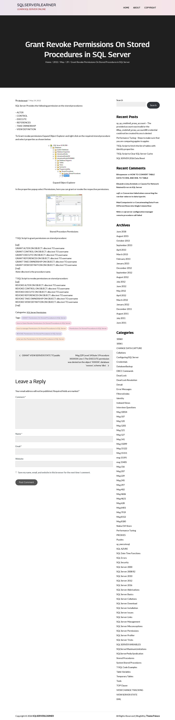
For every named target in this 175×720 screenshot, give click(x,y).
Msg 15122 (121, 448)
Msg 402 (120, 489)
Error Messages (123, 389)
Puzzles (120, 539)
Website (19, 458)
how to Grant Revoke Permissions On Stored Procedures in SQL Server (43, 323)
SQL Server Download (126, 603)
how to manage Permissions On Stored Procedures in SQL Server (41, 328)
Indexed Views (123, 403)
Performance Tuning (126, 530)
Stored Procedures (125, 658)
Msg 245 (120, 480)
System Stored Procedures (128, 662)
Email (18, 446)
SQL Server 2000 (124, 567)
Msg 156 (120, 466)
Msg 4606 (121, 494)
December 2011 (124, 309)
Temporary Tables (124, 676)
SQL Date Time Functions (128, 553)
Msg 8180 (121, 521)
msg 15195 (121, 457)
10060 (119, 339)
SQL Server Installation (127, 608)
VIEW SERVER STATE (126, 694)
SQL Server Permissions (36, 312)
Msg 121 (120, 430)
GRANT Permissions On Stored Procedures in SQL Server (44, 318)
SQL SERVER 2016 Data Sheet (130, 158)
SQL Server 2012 (124, 580)
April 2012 (121, 295)
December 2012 (124, 268)
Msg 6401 (121, 507)
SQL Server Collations (126, 599)
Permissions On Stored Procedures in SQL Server (88, 328)
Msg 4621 (121, 498)
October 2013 (123, 240)
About (136, 7)
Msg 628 (120, 503)
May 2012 (121, 290)
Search (119, 100)
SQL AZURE (122, 548)
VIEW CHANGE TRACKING (129, 690)
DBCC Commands (124, 371)
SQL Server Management (128, 621)
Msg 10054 (121, 412)
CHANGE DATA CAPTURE (129, 348)
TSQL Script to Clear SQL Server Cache (134, 153)
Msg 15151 (121, 453)
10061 (119, 343)
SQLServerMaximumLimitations (131, 649)
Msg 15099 (121, 444)
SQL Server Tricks (124, 640)
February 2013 (123, 259)
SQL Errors (121, 557)
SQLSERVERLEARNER (36, 4)
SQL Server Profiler (125, 635)
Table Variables (123, 671)
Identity (120, 398)
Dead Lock (121, 375)
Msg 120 (120, 421)
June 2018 (121, 231)
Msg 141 (120, 439)
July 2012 (120, 281)
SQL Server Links (124, 617)
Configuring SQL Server (127, 357)
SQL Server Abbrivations (127, 589)
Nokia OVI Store (124, 526)
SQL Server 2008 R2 (125, 571)
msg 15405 (121, 462)
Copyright (150, 7)
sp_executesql (123, 544)
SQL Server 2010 (124, 576)
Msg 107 (120, 416)
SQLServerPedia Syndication (129, 653)
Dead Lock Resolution (126, 380)
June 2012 (121, 286)
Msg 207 (120, 471)
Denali (119, 384)
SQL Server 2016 (124, 585)
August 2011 (122, 313)
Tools (118, 681)
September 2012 (124, 272)
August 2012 (122, 277)
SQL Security (122, 562)
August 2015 (122, 236)
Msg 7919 (121, 512)
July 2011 (120, 318)
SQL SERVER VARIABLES (128, 644)
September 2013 (124, 245)
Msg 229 (120, 475)
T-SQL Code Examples (126, 667)
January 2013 (122, 263)
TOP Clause (121, 685)
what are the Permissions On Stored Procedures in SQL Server (40, 339)
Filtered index (122, 393)
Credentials (121, 361)
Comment (20, 397)
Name (18, 433)
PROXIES (120, 535)
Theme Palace (153, 716)
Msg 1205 (121, 425)
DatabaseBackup (124, 366)
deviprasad (22, 100)
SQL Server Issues (124, 612)
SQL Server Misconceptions (129, 626)
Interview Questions (126, 407)
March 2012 (122, 300)
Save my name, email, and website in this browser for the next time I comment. (54, 472)
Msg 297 (120, 485)
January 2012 (122, 304)
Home (126, 7)
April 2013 (121, 249)
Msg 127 (120, 434)
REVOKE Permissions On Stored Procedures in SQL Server (39, 334)
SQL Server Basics (124, 594)
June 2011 (121, 322)
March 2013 (122, 254)
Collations (121, 352)
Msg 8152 (121, 516)
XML (118, 699)
